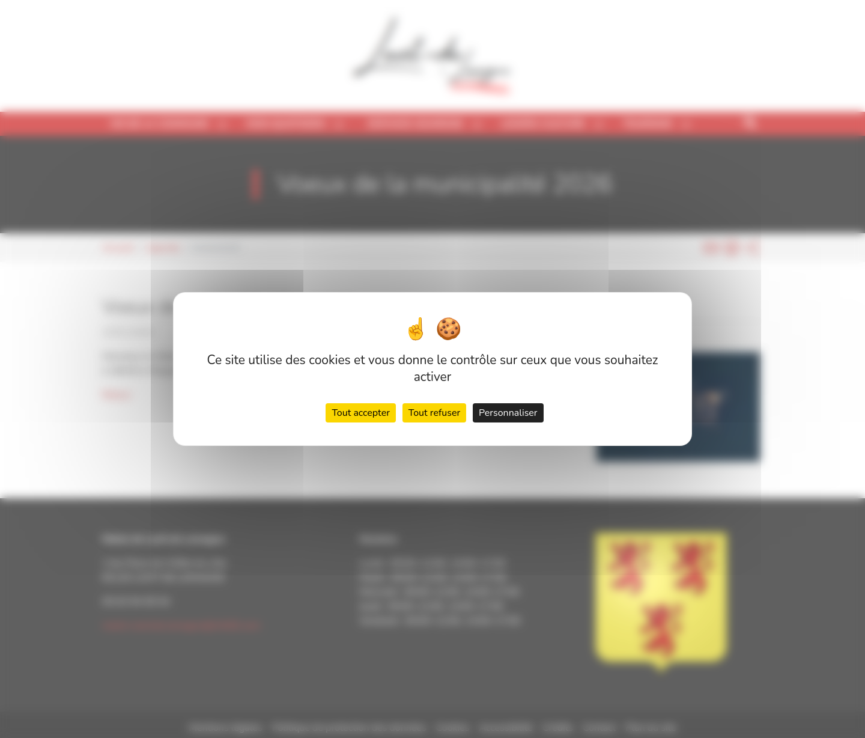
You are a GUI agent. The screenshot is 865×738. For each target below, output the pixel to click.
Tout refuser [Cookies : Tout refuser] (434, 412)
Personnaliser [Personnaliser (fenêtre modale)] (508, 412)
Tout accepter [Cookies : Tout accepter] (361, 412)
